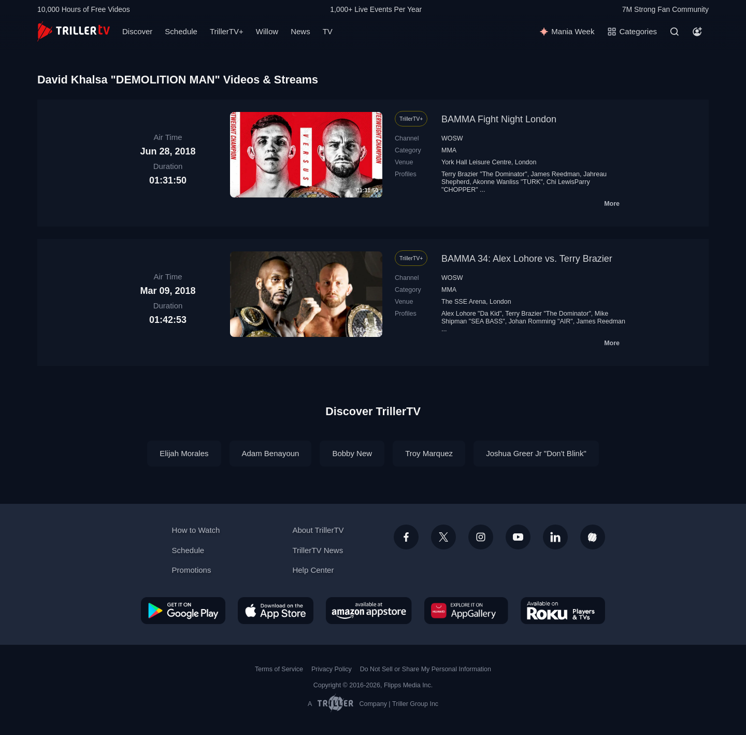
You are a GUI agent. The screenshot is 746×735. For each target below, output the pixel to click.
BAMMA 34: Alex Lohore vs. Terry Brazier (526, 258)
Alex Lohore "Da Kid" (471, 313)
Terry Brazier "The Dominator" (484, 174)
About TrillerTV (317, 530)
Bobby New (352, 453)
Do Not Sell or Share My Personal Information (425, 669)
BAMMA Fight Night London (498, 119)
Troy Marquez (429, 453)
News (300, 31)
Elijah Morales (184, 453)
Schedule (181, 31)
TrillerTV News (317, 550)
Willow (267, 31)
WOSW (452, 138)
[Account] (697, 31)
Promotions (191, 570)
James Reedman (555, 174)
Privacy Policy (331, 669)
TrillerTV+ (226, 31)
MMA (448, 150)
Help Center (313, 570)
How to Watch (196, 530)
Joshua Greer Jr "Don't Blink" (536, 453)
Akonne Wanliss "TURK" (507, 182)
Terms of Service (279, 669)
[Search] (674, 31)
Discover (137, 31)
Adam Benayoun (270, 453)
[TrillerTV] (73, 31)
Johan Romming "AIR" (541, 321)
